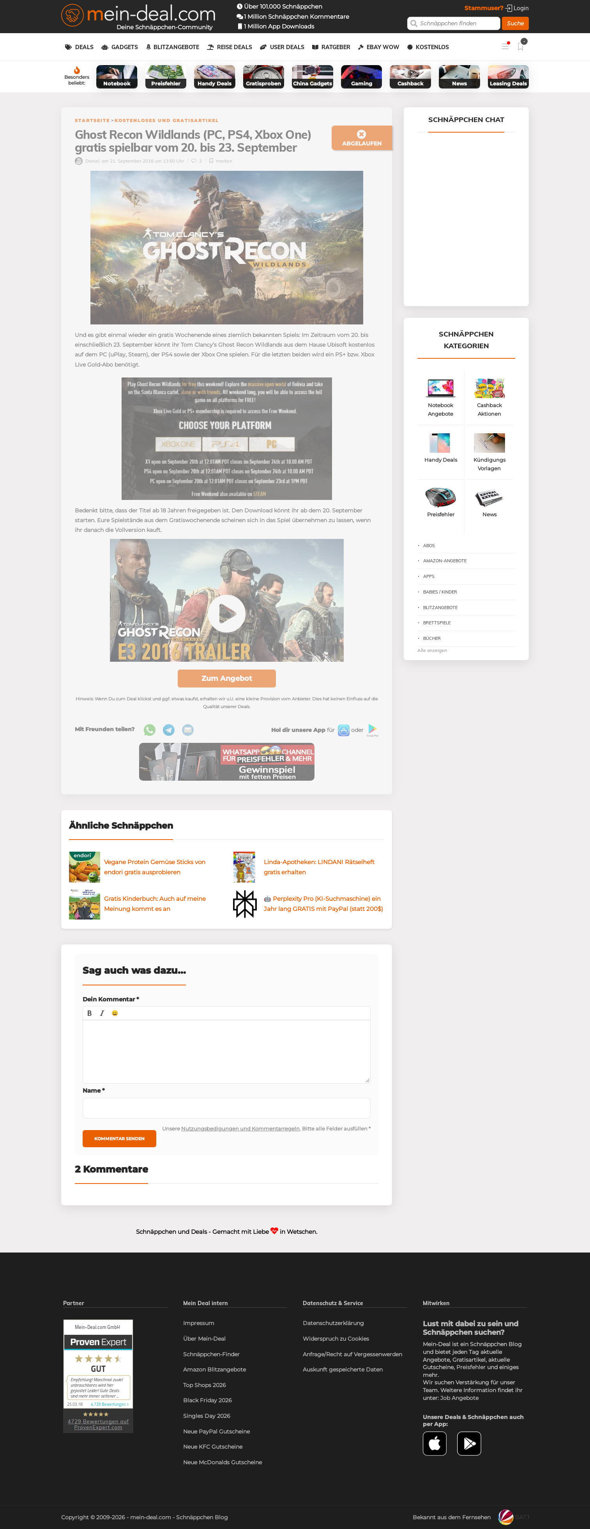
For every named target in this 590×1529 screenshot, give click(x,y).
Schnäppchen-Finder (211, 1354)
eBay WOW (383, 47)
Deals (84, 47)
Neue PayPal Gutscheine (216, 1431)
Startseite (92, 120)
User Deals (287, 47)
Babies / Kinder (440, 592)
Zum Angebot (226, 678)
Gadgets (124, 47)
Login (517, 8)
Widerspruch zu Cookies (336, 1338)
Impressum (198, 1323)
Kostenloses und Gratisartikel (167, 120)
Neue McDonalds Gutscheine (222, 1462)
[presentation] (89, 1013)
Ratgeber (335, 47)
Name (94, 1090)
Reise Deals (234, 47)
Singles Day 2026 (206, 1415)
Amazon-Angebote (444, 560)
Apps (429, 576)
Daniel (87, 161)
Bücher (432, 638)
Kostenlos (432, 47)
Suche (515, 23)
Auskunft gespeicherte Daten (343, 1369)
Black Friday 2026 (207, 1400)
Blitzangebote (176, 47)
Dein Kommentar (111, 999)
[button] (89, 1013)
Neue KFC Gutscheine (212, 1446)
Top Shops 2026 (204, 1385)
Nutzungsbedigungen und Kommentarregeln (240, 1128)
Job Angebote (459, 1397)
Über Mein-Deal (204, 1338)
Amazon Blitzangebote (214, 1369)
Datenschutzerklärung (333, 1323)
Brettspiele (436, 622)
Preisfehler (471, 1367)
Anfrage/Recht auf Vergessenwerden (352, 1354)
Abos (429, 545)
